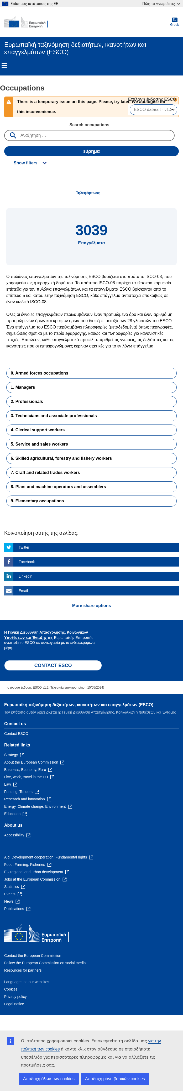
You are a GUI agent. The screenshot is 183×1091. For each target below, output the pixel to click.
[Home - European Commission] (29, 22)
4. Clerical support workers (38, 430)
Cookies (11, 989)
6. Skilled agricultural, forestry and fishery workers (61, 458)
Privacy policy (15, 996)
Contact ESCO (16, 733)
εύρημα (91, 151)
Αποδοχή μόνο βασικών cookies (115, 1079)
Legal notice (14, 1004)
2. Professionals (27, 401)
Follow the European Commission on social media (45, 963)
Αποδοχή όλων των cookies (49, 1079)
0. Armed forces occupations (39, 373)
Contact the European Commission (32, 955)
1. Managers (23, 387)
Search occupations (89, 125)
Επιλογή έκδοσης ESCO (152, 99)
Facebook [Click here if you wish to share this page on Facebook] (27, 562)
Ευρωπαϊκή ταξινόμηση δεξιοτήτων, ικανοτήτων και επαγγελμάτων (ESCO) (78, 705)
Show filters (26, 163)
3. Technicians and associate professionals (54, 415)
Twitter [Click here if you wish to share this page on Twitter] (24, 547)
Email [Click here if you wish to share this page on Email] (23, 591)
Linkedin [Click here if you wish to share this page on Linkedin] (25, 576)
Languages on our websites (26, 982)
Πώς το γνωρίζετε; (161, 3)
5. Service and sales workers (39, 444)
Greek (174, 22)
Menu (4, 65)
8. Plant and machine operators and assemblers (58, 486)
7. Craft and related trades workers (45, 472)
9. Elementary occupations (37, 501)
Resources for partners (22, 970)
